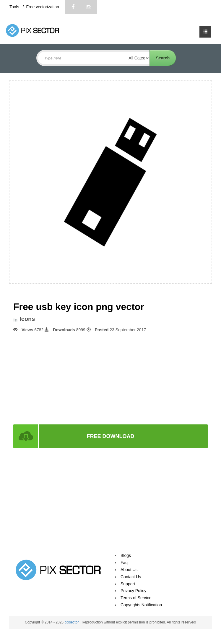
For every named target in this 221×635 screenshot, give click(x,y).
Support (128, 583)
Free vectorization (42, 6)
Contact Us (131, 576)
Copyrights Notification (141, 604)
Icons (27, 318)
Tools (14, 6)
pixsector (71, 622)
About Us (129, 569)
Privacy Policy (133, 590)
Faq (124, 562)
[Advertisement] (110, 378)
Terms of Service (136, 597)
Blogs (126, 555)
